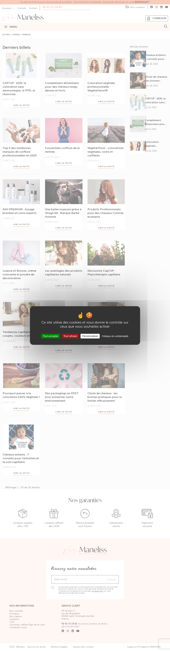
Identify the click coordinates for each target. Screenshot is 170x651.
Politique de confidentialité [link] (115, 336)
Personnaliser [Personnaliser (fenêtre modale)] (90, 336)
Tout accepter (50, 336)
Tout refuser (70, 336)
